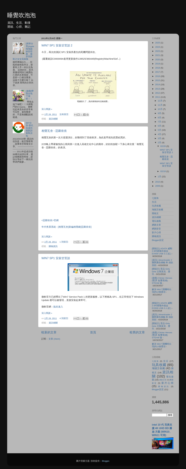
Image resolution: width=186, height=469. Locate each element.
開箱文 (155, 213)
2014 (158, 84)
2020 (158, 59)
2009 (158, 186)
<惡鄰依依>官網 (50, 220)
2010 (158, 182)
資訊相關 (53, 119)
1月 (160, 176)
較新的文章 (48, 332)
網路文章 (156, 225)
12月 (160, 101)
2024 (158, 47)
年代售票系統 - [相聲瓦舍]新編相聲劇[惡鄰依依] (67, 227)
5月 (160, 130)
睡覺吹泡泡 (21, 15)
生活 (154, 202)
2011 (158, 97)
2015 (158, 80)
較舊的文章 (137, 332)
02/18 (163, 171)
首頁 (93, 332)
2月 (160, 142)
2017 (158, 72)
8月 (160, 117)
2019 (158, 63)
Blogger (105, 461)
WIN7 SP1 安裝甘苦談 (56, 258)
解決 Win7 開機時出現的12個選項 (161, 290)
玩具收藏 (156, 206)
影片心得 (156, 232)
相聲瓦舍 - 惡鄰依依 (54, 130)
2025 (158, 42)
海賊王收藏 (157, 209)
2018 (158, 68)
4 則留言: (64, 318)
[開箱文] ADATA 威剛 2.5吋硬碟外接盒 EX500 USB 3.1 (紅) (162, 251)
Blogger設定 (158, 240)
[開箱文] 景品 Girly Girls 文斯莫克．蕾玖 (161, 271)
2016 (158, 76)
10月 (160, 109)
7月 (160, 122)
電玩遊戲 (156, 221)
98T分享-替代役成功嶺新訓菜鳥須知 (29, 129)
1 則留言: (64, 242)
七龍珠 (155, 198)
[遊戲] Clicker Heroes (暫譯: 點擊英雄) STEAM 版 (162, 280)
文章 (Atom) (54, 339)
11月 (160, 105)
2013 (158, 89)
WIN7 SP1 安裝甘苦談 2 (57, 45)
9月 (160, 113)
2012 (158, 93)
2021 (158, 55)
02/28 (163, 146)
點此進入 (58, 306)
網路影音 (156, 229)
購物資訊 (53, 246)
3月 (160, 138)
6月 (160, 126)
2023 (158, 51)
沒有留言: (65, 114)
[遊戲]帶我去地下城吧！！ (30, 95)
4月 (160, 134)
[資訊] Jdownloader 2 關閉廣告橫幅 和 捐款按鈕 (162, 262)
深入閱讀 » (47, 109)
